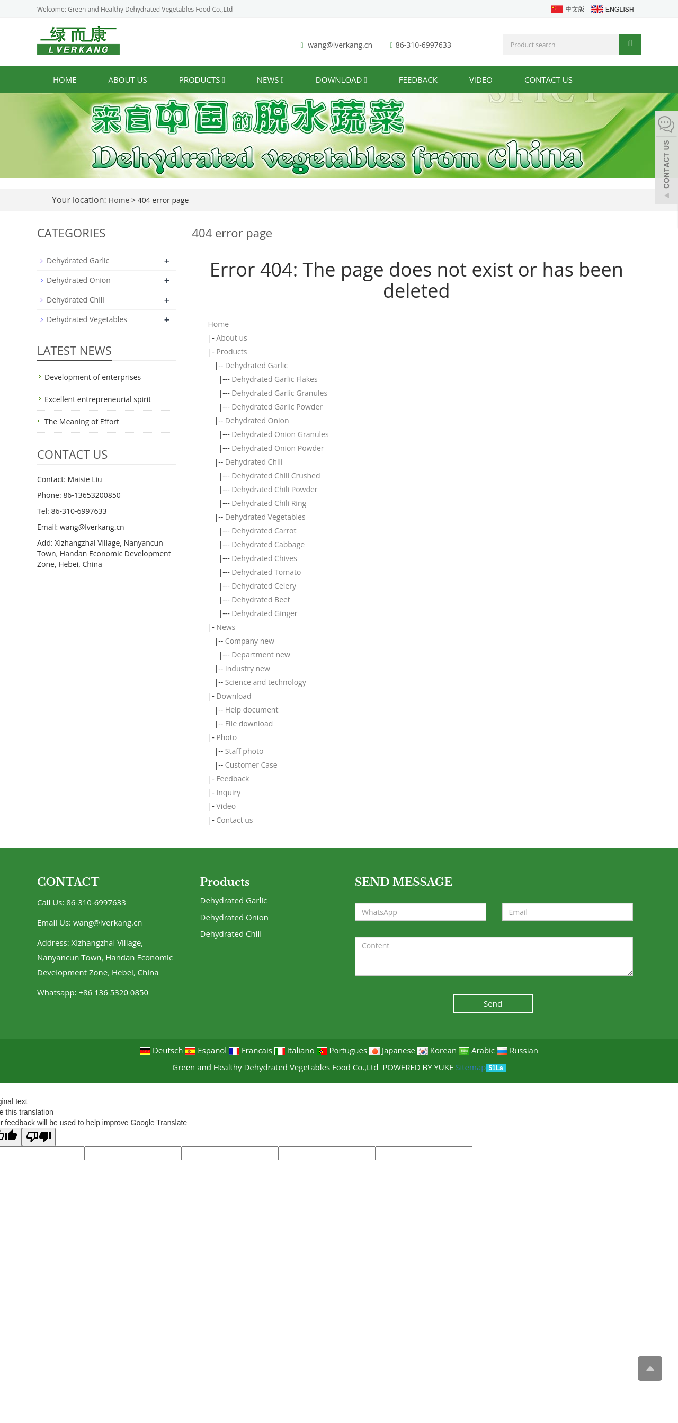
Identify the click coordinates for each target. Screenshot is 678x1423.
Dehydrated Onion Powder (277, 448)
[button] (223, 79)
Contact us (548, 79)
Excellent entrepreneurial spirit (97, 399)
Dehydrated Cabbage (268, 544)
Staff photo (244, 751)
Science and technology (265, 682)
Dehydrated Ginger (264, 613)
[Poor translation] (39, 1137)
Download (341, 79)
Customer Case (251, 765)
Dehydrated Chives (264, 558)
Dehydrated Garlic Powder (277, 407)
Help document (252, 710)
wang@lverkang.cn (340, 45)
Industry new (247, 668)
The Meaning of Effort (81, 421)
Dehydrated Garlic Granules (279, 393)
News (270, 79)
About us (128, 79)
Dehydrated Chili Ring (268, 503)
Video (481, 79)
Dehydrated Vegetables (265, 517)
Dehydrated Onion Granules (279, 434)
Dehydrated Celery (263, 586)
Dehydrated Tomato (266, 572)
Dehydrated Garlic (256, 365)
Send (493, 1003)
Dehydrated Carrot (263, 531)
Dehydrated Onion (257, 420)
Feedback (418, 79)
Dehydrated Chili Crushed (275, 475)
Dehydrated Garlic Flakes (274, 379)
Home (65, 79)
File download (249, 723)
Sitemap (471, 1067)
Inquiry (228, 792)
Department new (260, 655)
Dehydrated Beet (260, 599)
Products (202, 79)
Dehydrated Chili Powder (274, 489)
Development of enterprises (92, 377)
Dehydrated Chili (254, 462)
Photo (226, 737)
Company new (249, 641)
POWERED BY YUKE (419, 1067)
